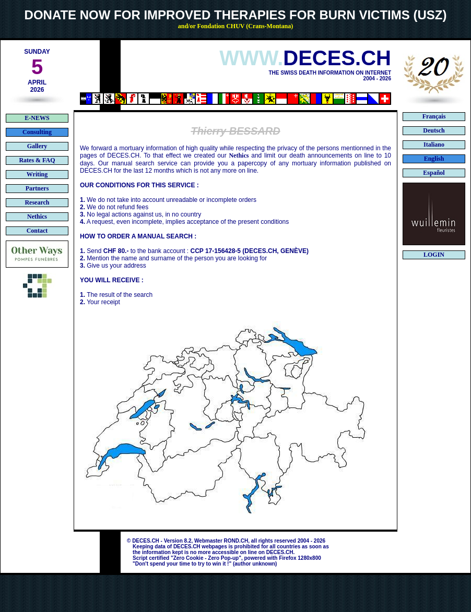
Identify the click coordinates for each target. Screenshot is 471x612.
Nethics (239, 155)
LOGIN (433, 254)
